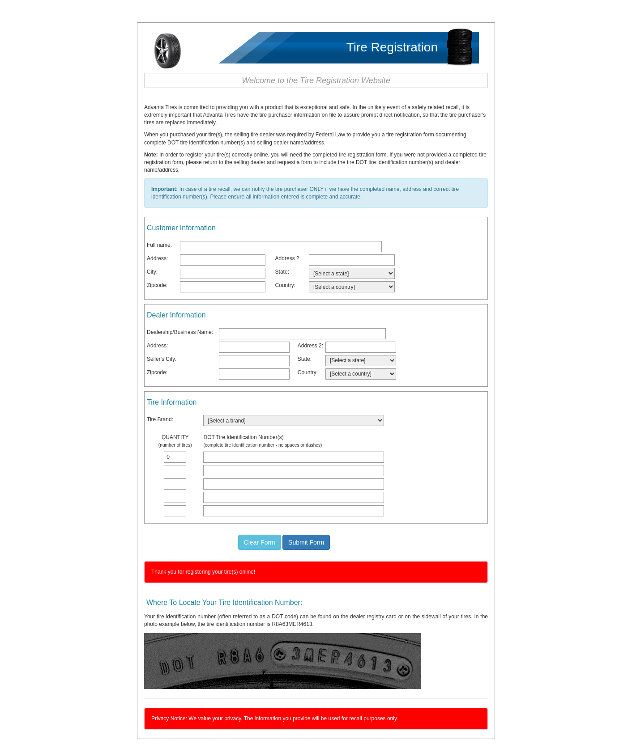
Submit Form (306, 542)
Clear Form (259, 542)
